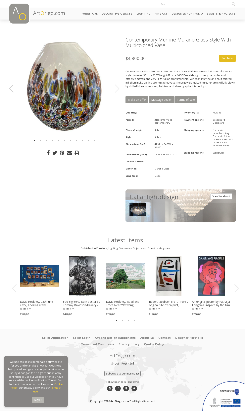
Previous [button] (14, 89)
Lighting (143, 13)
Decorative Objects (117, 13)
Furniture (89, 13)
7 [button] (70, 140)
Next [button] (115, 89)
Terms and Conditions (97, 344)
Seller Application (55, 338)
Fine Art (161, 13)
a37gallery (25, 308)
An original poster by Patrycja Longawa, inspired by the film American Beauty (211, 303)
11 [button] (94, 140)
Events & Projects (221, 13)
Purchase (227, 58)
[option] (64, 86)
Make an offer (137, 100)
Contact (164, 338)
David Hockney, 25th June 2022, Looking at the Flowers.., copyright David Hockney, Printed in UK (36, 303)
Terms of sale (186, 100)
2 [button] (40, 140)
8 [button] (76, 140)
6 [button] (64, 140)
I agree (38, 400)
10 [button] (88, 140)
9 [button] (82, 140)
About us (147, 338)
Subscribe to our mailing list (122, 373)
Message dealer (161, 100)
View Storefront (221, 196)
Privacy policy (129, 344)
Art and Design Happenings (115, 338)
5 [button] (58, 140)
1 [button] (34, 140)
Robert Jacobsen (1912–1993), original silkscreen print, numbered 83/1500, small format (168, 303)
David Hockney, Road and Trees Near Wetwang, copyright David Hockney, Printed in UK (122, 303)
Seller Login (81, 338)
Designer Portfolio (187, 13)
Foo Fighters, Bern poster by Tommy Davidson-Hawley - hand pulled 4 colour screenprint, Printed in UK (81, 303)
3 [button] (46, 140)
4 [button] (52, 140)
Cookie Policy (154, 344)
